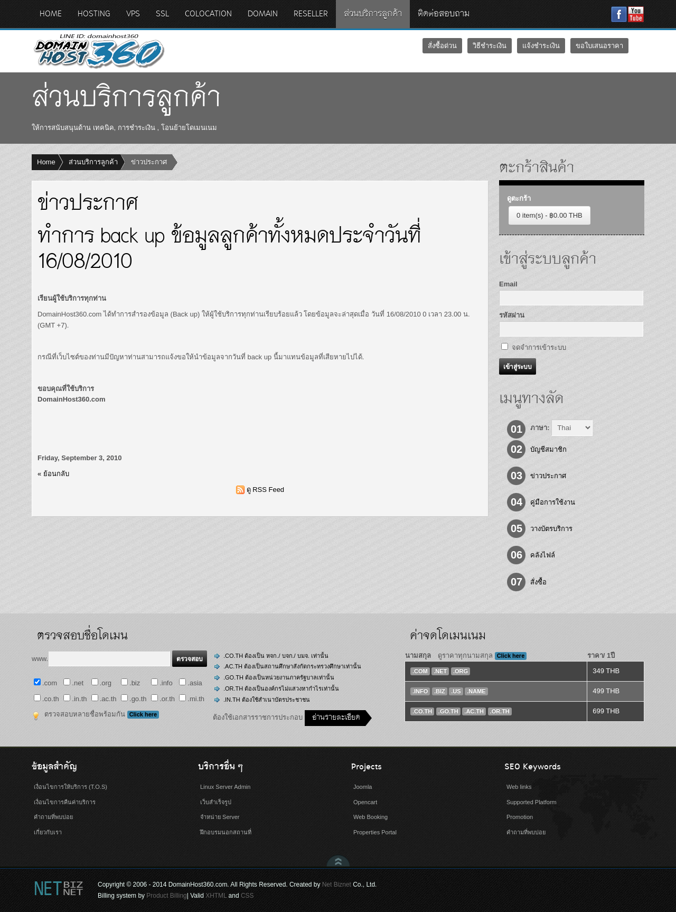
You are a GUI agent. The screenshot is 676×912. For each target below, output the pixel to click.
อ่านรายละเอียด (336, 718)
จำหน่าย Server (219, 817)
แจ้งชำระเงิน (541, 46)
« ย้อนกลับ (53, 474)
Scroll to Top (338, 860)
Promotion (519, 817)
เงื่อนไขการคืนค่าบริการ (65, 802)
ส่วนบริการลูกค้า (93, 162)
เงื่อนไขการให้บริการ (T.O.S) (70, 787)
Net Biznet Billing (58, 888)
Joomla (362, 787)
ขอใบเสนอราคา (599, 46)
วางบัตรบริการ (551, 529)
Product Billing (166, 895)
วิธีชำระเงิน (489, 46)
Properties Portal (375, 832)
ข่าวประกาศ (548, 476)
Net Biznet (336, 884)
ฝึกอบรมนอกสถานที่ (225, 832)
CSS (247, 895)
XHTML (216, 895)
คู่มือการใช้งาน (552, 502)
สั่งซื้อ (538, 582)
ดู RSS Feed (266, 490)
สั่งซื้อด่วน (442, 46)
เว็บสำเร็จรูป (215, 802)
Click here (143, 714)
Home (46, 162)
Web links (518, 787)
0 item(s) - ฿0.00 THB (550, 215)
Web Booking (370, 817)
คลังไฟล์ (542, 555)
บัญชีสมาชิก (548, 449)
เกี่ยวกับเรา (48, 832)
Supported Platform (531, 802)
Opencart (365, 802)
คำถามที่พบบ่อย (53, 817)
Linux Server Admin (225, 787)
